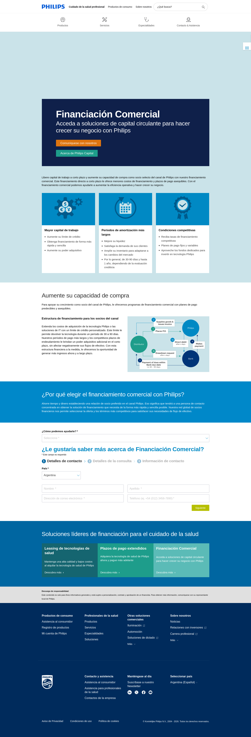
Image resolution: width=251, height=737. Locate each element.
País (44, 468)
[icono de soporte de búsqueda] (203, 7)
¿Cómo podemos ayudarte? (59, 431)
